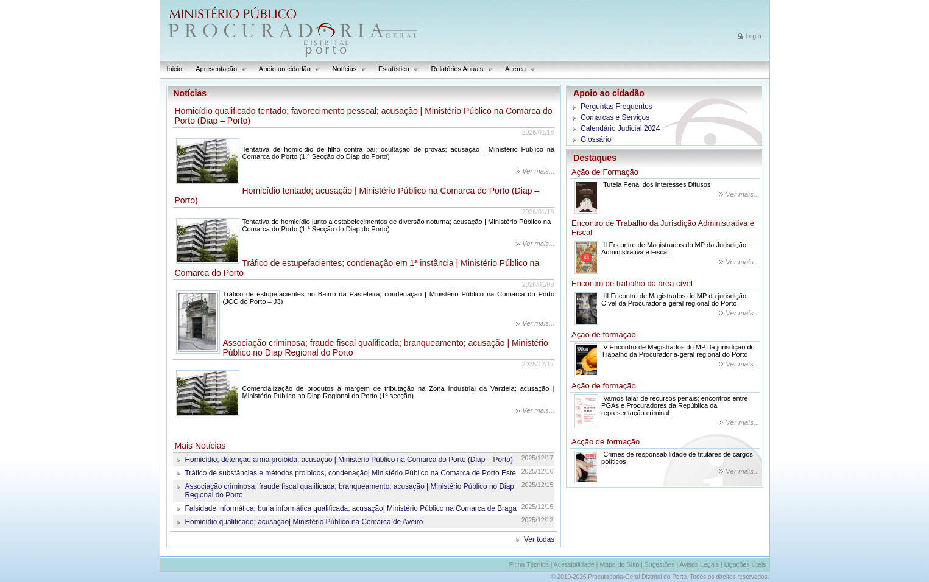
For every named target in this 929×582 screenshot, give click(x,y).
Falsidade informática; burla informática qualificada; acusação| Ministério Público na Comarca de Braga (351, 508)
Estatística (395, 69)
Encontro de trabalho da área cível (632, 283)
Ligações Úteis (745, 564)
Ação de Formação (604, 172)
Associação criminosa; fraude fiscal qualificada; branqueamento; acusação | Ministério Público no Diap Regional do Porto (349, 490)
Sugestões (660, 564)
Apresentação (218, 69)
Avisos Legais (699, 564)
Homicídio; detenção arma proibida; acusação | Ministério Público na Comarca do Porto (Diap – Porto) (349, 459)
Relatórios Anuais (459, 69)
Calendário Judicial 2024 (620, 128)
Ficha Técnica (529, 564)
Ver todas (539, 539)
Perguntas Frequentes (616, 106)
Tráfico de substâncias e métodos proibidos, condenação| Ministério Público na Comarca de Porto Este (350, 473)
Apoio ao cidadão (286, 69)
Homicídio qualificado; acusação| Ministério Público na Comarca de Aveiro (304, 521)
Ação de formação (603, 334)
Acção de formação (605, 441)
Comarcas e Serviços (615, 117)
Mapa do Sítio (619, 564)
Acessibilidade (574, 564)
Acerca (517, 69)
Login (753, 36)
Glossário (596, 139)
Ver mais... (538, 171)
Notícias (346, 69)
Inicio (175, 68)
